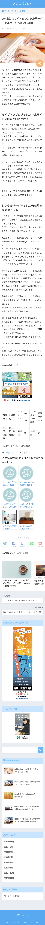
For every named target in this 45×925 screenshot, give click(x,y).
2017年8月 (8, 852)
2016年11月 (9, 878)
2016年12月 (9, 873)
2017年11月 (9, 842)
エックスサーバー (11, 453)
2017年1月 (8, 868)
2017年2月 (8, 863)
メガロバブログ (23, 3)
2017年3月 (8, 857)
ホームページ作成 (20, 553)
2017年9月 (8, 847)
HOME (22, 914)
